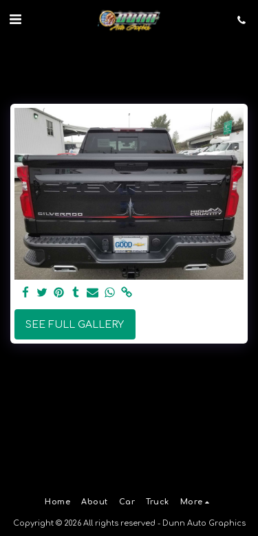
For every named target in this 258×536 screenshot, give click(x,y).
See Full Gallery (74, 325)
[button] (15, 19)
